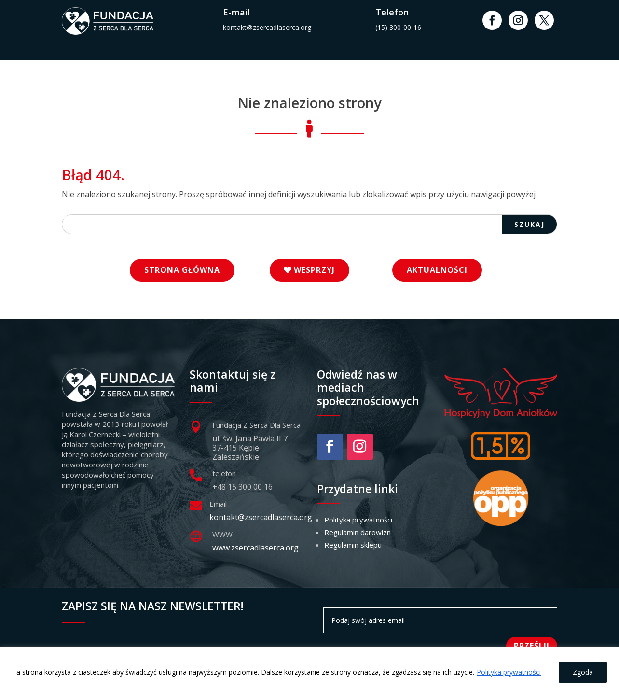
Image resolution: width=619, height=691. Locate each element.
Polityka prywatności (509, 672)
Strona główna (182, 270)
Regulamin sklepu (353, 545)
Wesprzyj (314, 270)
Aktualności (437, 270)
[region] (309, 669)
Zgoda (583, 672)
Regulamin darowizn (357, 532)
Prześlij (532, 645)
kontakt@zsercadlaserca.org (267, 27)
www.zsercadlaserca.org (255, 547)
